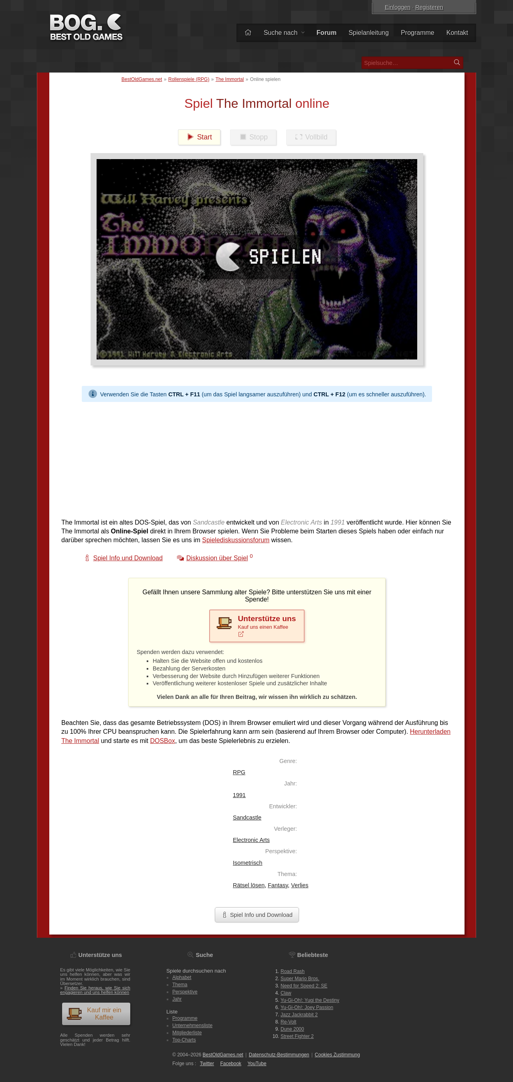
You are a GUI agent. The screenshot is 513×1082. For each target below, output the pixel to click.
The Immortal (230, 79)
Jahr (177, 999)
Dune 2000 (292, 1029)
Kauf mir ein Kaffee (93, 1014)
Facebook (230, 1063)
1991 (239, 795)
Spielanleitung (369, 32)
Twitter (207, 1063)
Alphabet (181, 977)
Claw (286, 993)
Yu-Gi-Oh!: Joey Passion (307, 1007)
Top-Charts (184, 1040)
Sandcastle (247, 817)
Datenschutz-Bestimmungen (279, 1055)
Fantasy (278, 885)
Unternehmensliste (192, 1025)
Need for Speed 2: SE (304, 986)
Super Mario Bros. (300, 978)
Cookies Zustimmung (337, 1055)
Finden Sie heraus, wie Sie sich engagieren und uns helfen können (95, 990)
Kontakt (457, 32)
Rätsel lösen (249, 885)
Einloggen (397, 7)
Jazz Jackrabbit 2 (299, 1014)
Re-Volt (288, 1022)
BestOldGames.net (141, 79)
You (256, 1063)
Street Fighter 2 (297, 1036)
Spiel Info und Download (257, 915)
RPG (239, 772)
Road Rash (293, 971)
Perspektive (185, 992)
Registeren (429, 7)
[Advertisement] (256, 458)
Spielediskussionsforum (235, 540)
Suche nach (284, 32)
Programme (417, 32)
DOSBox (162, 740)
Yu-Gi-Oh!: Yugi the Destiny (310, 1000)
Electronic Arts (251, 840)
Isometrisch (248, 863)
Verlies (299, 885)
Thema (179, 984)
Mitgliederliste (187, 1033)
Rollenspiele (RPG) (189, 79)
